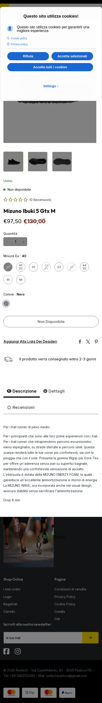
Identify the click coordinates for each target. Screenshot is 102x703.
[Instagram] (18, 649)
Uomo (7, 181)
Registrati (10, 604)
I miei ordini (11, 589)
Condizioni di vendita (70, 589)
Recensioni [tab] (21, 407)
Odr (57, 619)
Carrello (9, 611)
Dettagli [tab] (54, 391)
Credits (59, 611)
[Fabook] (6, 649)
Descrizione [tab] (21, 391)
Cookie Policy (64, 604)
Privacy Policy (65, 597)
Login (7, 597)
